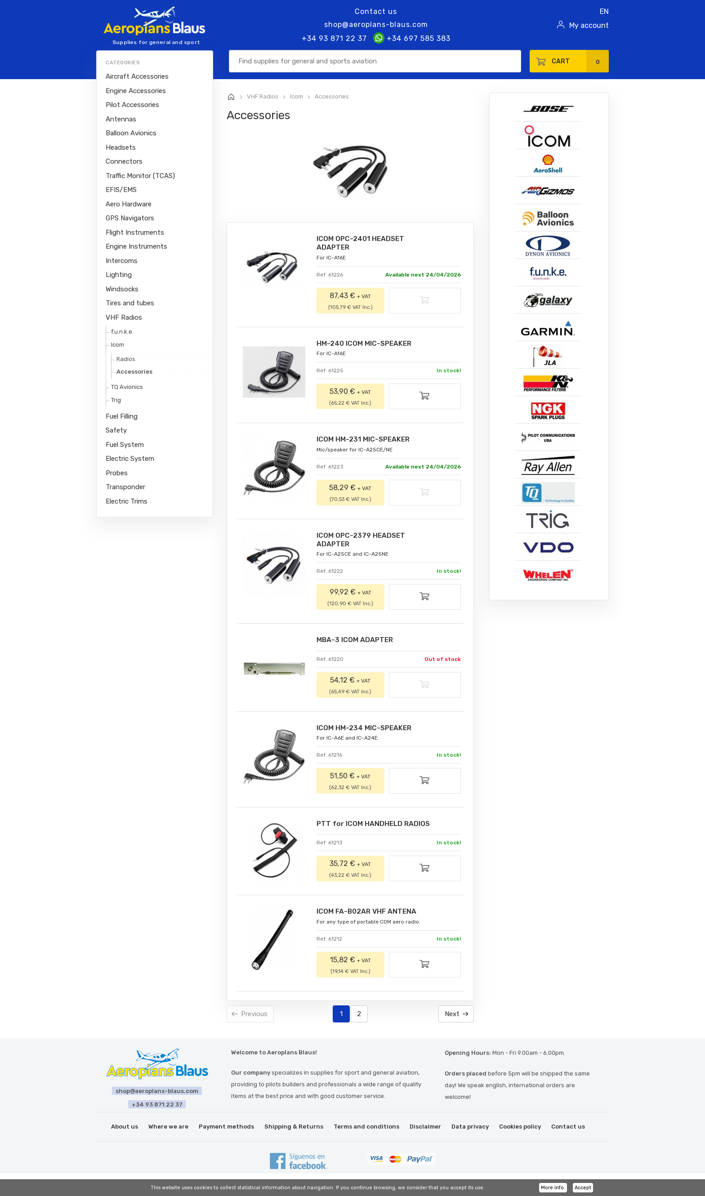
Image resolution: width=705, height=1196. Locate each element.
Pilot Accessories (132, 105)
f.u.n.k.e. (122, 331)
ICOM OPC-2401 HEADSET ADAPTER (362, 243)
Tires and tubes (130, 303)
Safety (116, 430)
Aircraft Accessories (137, 76)
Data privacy (470, 1129)
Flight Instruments (135, 232)
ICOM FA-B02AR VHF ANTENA (368, 914)
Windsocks (122, 289)
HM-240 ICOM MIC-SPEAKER (366, 344)
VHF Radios (124, 317)
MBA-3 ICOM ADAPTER (356, 642)
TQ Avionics (127, 387)
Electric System (130, 459)
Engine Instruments (136, 246)
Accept (583, 1188)
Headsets (121, 147)
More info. (553, 1188)
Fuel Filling (122, 416)
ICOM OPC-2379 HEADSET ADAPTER (362, 541)
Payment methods (226, 1129)
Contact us (376, 11)
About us (124, 1129)
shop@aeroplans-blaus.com (376, 24)
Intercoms (122, 261)
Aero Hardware (129, 204)
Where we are (168, 1129)
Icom (117, 344)
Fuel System (125, 445)
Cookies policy (520, 1129)
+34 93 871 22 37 (334, 38)
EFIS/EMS (121, 190)
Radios (125, 359)
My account (589, 25)
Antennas (121, 119)
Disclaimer (425, 1129)
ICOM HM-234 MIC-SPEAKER (366, 730)
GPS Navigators (130, 218)
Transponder (125, 487)
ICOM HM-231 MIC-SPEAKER (365, 440)
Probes (117, 473)
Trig (116, 400)
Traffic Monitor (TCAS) (140, 176)
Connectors (124, 161)
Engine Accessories (136, 91)
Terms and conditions (366, 1129)
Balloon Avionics (131, 133)
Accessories (134, 371)
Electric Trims (126, 501)
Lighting (119, 275)
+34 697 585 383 (412, 38)
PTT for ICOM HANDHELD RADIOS (375, 826)
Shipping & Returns (293, 1129)
